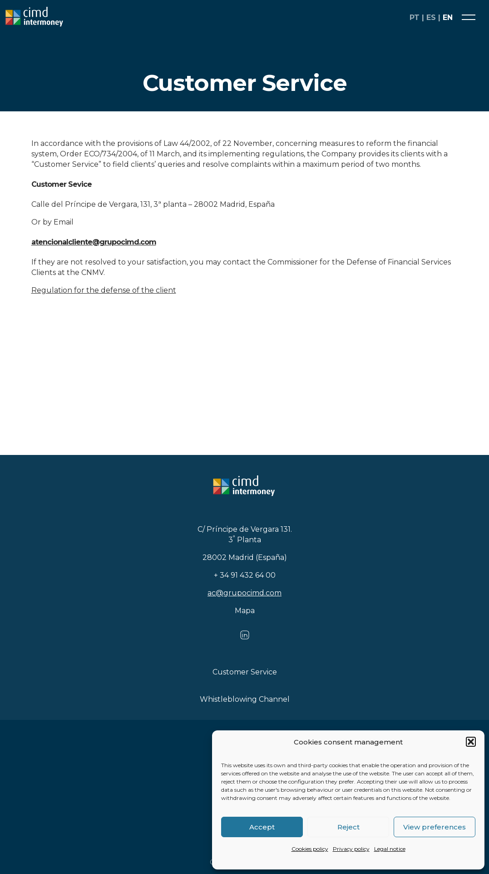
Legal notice (389, 848)
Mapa (245, 610)
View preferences (434, 827)
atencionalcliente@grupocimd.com (93, 242)
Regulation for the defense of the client (103, 290)
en (448, 17)
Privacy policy (351, 848)
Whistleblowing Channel (245, 699)
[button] (470, 741)
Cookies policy (309, 848)
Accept (262, 827)
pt (415, 17)
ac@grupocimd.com (244, 593)
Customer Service (244, 672)
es (431, 17)
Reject (348, 827)
